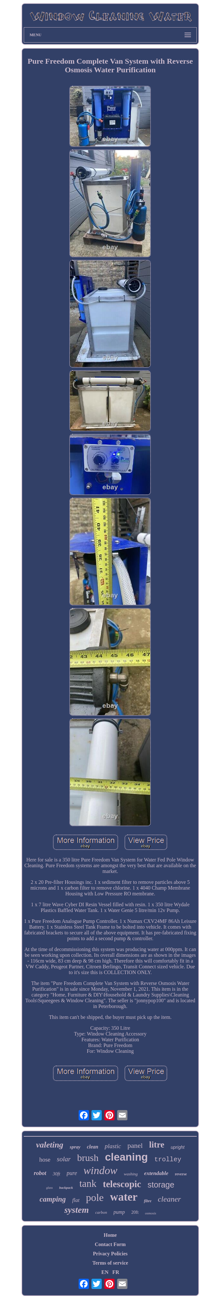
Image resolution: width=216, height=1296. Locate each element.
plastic (113, 1146)
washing (131, 1174)
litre (156, 1144)
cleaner (169, 1199)
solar (64, 1159)
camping (52, 1199)
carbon (101, 1212)
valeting (49, 1144)
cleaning (126, 1157)
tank (87, 1183)
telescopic (122, 1184)
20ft (135, 1212)
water (124, 1197)
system (76, 1210)
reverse (181, 1174)
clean (93, 1146)
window (100, 1170)
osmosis (150, 1213)
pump (119, 1212)
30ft (56, 1173)
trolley (167, 1159)
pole (95, 1197)
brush (88, 1157)
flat (76, 1200)
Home (110, 1235)
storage (161, 1184)
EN (104, 1272)
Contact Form (110, 1244)
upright (178, 1147)
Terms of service (110, 1263)
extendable (156, 1173)
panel (135, 1145)
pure (72, 1173)
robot (40, 1173)
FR (115, 1272)
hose (44, 1159)
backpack (66, 1187)
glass (49, 1187)
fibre (147, 1201)
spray (75, 1146)
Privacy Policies (110, 1253)
